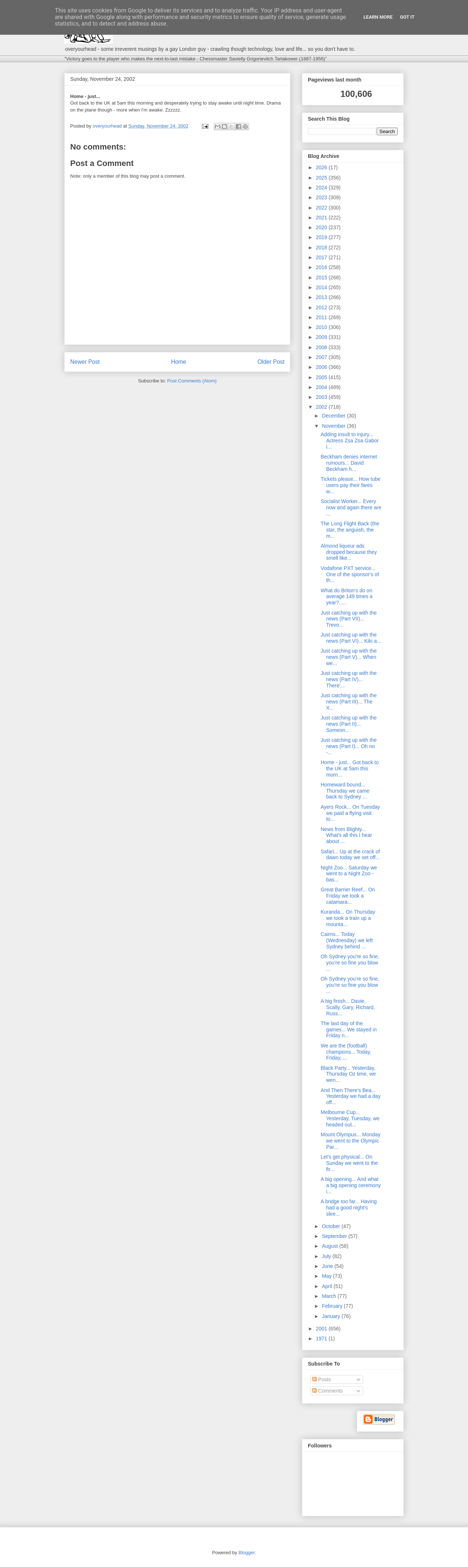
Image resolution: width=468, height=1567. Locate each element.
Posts (321, 1379)
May (327, 1276)
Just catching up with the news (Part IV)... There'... (349, 679)
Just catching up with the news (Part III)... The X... (349, 701)
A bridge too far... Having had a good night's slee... (349, 1207)
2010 (322, 327)
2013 (322, 297)
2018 (322, 247)
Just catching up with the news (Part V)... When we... (349, 657)
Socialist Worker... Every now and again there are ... (351, 507)
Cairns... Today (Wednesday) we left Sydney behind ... (347, 940)
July (327, 1256)
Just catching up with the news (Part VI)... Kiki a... (351, 638)
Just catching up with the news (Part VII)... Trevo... (349, 619)
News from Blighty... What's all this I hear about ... (346, 835)
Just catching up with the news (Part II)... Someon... (349, 724)
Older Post (270, 362)
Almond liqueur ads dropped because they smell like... (349, 552)
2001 (322, 1329)
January (331, 1316)
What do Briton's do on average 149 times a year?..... (347, 597)
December (334, 416)
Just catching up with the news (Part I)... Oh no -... (349, 746)
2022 (322, 208)
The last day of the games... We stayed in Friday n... (349, 1029)
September (335, 1236)
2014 (322, 287)
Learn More (378, 17)
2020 (322, 227)
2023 (322, 197)
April (327, 1286)
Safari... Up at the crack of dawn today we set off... (350, 855)
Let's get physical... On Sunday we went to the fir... (349, 1163)
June (328, 1266)
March (329, 1296)
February (333, 1306)
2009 (322, 337)
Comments (327, 1391)
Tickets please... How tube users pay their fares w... (351, 485)
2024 (322, 187)
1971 (322, 1338)
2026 (322, 167)
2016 (322, 267)
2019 (322, 237)
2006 (322, 367)
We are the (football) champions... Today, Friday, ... (346, 1052)
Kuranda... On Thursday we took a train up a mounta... (348, 918)
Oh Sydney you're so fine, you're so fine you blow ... (350, 963)
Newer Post (85, 362)
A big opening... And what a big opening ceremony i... (351, 1185)
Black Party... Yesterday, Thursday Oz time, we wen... (348, 1074)
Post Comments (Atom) (191, 381)
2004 (322, 387)
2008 (322, 347)
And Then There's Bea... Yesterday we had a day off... (351, 1096)
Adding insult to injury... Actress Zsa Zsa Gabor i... (350, 440)
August (330, 1246)
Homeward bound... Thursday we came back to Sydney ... (345, 791)
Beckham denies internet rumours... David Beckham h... (349, 463)
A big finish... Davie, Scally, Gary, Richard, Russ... (348, 1007)
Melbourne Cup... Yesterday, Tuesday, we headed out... (350, 1118)
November (334, 426)
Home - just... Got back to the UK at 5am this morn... (350, 768)
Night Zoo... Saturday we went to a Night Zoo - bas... (349, 874)
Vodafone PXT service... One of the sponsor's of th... (350, 574)
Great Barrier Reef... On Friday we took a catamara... (348, 896)
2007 (322, 357)
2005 (322, 377)
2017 (322, 257)
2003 (322, 397)
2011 (322, 317)
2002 (322, 407)
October (331, 1226)
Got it (407, 17)
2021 (322, 217)
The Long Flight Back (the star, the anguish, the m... (350, 530)
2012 (322, 307)
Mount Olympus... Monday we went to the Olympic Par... (350, 1141)
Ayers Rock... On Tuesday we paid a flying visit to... (350, 813)
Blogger (246, 1552)
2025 (322, 178)
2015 (322, 277)
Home (178, 362)
